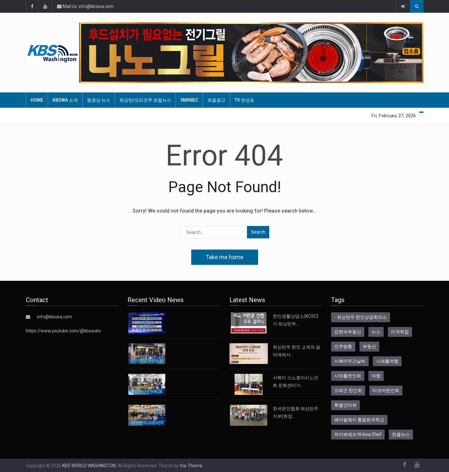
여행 (376, 375)
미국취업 (400, 331)
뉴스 (376, 331)
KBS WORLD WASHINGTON (89, 465)
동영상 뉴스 (98, 100)
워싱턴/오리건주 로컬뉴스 (145, 100)
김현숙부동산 (347, 331)
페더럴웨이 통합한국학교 (359, 419)
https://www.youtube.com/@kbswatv (63, 330)
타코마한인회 (386, 390)
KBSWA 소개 (65, 100)
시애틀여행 (387, 361)
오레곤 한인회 (348, 390)
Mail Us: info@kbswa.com (85, 6)
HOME (37, 100)
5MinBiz (189, 100)
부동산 (369, 346)
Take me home (224, 257)
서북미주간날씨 (350, 361)
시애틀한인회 (347, 375)
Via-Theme (191, 465)
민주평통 (343, 346)
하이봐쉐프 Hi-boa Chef (357, 434)
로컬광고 (216, 100)
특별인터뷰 (345, 405)
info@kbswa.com (54, 316)
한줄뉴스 (401, 434)
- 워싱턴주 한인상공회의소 (360, 317)
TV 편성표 (244, 100)
